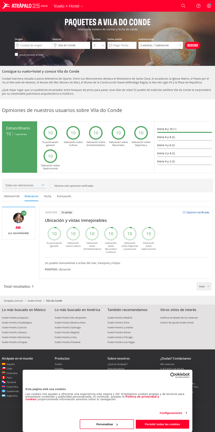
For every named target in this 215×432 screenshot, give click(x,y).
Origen (19, 39)
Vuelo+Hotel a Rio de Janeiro (70, 317)
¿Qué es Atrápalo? (118, 364)
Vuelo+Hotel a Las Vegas (121, 342)
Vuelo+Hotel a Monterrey (16, 337)
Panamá (11, 382)
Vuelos (58, 364)
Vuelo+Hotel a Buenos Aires (70, 322)
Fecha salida (115, 39)
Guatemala (13, 391)
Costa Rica (12, 386)
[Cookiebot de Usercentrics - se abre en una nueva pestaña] (173, 375)
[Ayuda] (198, 6)
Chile (9, 368)
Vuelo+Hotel (34, 300)
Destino (56, 39)
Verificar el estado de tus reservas (179, 317)
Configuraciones (171, 413)
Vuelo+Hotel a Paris (118, 322)
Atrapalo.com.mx (13, 300)
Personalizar (107, 424)
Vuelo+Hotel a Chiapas (14, 342)
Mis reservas (167, 364)
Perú (9, 377)
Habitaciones (146, 39)
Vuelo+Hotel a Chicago (120, 337)
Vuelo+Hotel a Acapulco (15, 317)
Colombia (12, 373)
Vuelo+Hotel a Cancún (14, 327)
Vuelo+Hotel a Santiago (68, 327)
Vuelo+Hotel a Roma (119, 332)
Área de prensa (116, 368)
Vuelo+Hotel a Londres (120, 327)
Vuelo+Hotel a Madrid (120, 317)
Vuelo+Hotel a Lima (66, 337)
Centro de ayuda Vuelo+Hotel (177, 322)
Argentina (12, 395)
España (11, 364)
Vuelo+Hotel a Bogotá (67, 332)
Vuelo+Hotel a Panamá (67, 342)
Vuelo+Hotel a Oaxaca (14, 332)
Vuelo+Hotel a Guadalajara (17, 322)
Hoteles (59, 368)
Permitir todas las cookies (162, 424)
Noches (96, 39)
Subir (204, 286)
